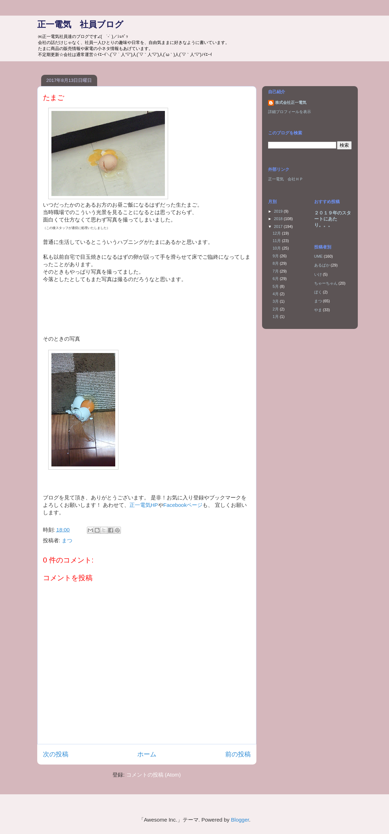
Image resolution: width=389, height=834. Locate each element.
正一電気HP (143, 505)
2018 (279, 219)
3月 (276, 301)
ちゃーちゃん (326, 283)
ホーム (146, 754)
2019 (279, 211)
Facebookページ (183, 505)
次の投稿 (55, 754)
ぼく (318, 292)
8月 (276, 263)
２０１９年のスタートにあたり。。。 (332, 219)
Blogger (240, 820)
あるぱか (322, 265)
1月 (276, 316)
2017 (279, 226)
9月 (276, 256)
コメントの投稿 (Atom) (153, 775)
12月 (277, 233)
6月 (276, 278)
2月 (276, 309)
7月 (276, 271)
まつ (67, 540)
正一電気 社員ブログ (80, 24)
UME (318, 256)
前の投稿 (238, 754)
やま (318, 310)
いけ (318, 274)
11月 (277, 241)
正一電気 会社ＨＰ (285, 179)
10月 (277, 248)
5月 (276, 286)
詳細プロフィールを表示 (289, 112)
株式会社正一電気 (290, 102)
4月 (276, 294)
